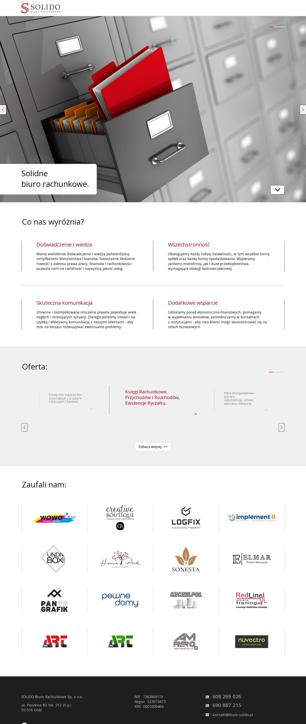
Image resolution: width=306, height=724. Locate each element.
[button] (3, 110)
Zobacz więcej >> (153, 446)
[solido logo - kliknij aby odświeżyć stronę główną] (40, 8)
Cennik (259, 7)
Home (225, 7)
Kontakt (278, 7)
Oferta (241, 7)
